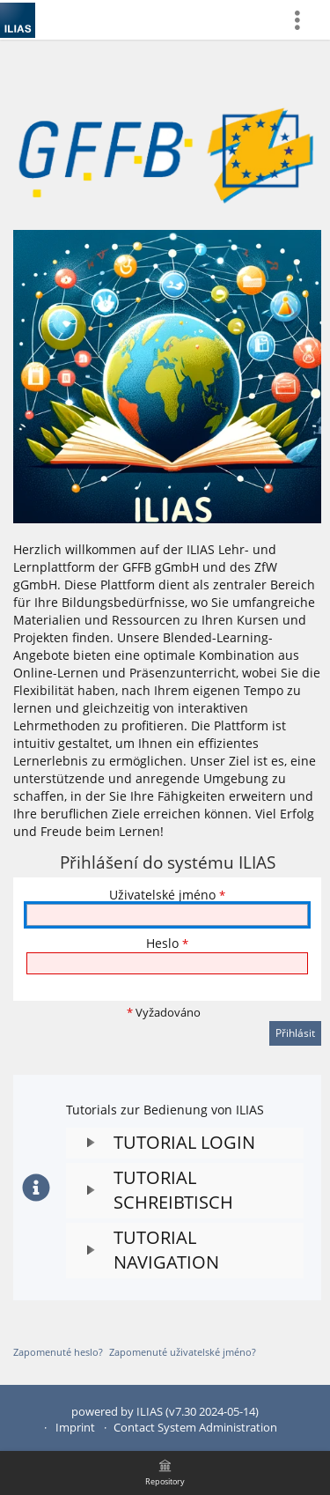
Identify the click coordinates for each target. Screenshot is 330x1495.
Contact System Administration (195, 1427)
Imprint (75, 1427)
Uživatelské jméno (167, 894)
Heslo (167, 943)
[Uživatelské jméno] (167, 915)
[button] (185, 1143)
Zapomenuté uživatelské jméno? (182, 1351)
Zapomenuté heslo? (58, 1351)
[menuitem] (304, 20)
